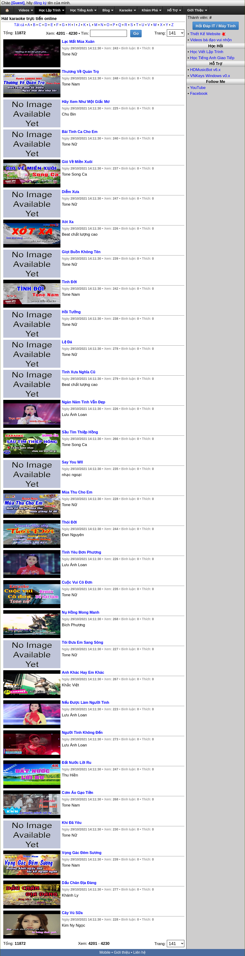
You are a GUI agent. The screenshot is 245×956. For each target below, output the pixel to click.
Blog (106, 10)
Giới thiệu (122, 952)
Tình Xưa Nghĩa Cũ (78, 372)
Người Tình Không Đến (82, 733)
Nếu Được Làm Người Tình (85, 702)
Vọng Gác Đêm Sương (82, 853)
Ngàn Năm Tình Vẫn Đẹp (83, 402)
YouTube (198, 87)
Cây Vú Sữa (72, 913)
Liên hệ (139, 952)
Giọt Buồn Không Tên (81, 252)
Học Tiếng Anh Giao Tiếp (212, 58)
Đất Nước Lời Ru (76, 763)
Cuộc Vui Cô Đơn (77, 582)
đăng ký (40, 3)
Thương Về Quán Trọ (80, 72)
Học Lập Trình (50, 10)
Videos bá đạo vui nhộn (211, 40)
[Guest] (17, 3)
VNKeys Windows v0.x (210, 76)
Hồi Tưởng (71, 312)
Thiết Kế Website (208, 34)
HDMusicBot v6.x (205, 70)
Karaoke (125, 10)
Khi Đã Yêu (71, 823)
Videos (24, 10)
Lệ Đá (67, 342)
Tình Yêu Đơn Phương (81, 552)
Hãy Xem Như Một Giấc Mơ (85, 102)
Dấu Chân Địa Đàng (79, 883)
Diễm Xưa (70, 192)
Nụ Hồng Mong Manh (80, 612)
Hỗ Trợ (172, 10)
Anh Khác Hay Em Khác (83, 672)
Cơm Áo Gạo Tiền (77, 793)
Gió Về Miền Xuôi (77, 162)
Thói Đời (69, 522)
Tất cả (19, 25)
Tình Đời (69, 282)
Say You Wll (72, 462)
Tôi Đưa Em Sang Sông (82, 642)
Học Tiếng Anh (81, 10)
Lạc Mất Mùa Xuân (78, 42)
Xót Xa (68, 222)
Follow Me (215, 81)
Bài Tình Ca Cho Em (80, 132)
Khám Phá (150, 10)
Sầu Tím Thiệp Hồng (80, 432)
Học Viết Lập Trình (206, 52)
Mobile (104, 952)
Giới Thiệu (195, 10)
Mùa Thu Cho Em (77, 492)
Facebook (199, 93)
